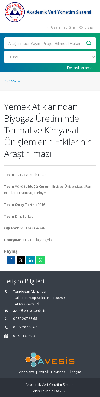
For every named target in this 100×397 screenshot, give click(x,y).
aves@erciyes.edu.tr (29, 310)
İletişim (75, 372)
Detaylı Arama (80, 67)
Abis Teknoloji (44, 391)
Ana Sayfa (12, 81)
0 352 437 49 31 (25, 335)
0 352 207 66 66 (25, 318)
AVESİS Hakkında (52, 372)
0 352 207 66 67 (25, 327)
